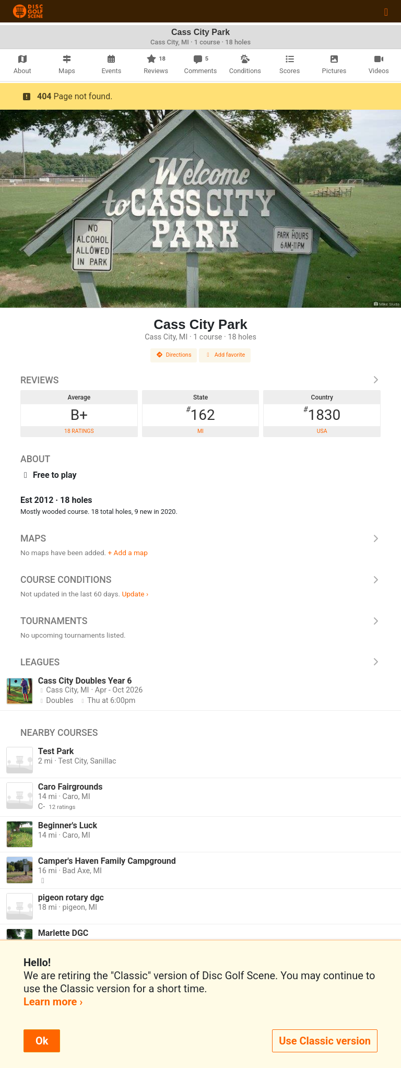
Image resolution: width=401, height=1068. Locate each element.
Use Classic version (325, 1041)
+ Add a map (128, 552)
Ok (41, 1041)
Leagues (200, 662)
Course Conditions (200, 579)
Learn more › (52, 1001)
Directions (174, 354)
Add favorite (225, 354)
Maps (200, 538)
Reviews (200, 380)
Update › (135, 594)
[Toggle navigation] (386, 11)
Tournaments (200, 621)
